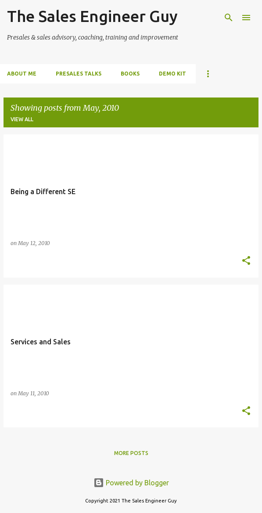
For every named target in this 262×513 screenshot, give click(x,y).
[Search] (228, 17)
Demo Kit (172, 73)
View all (22, 119)
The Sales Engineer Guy (92, 16)
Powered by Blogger (131, 483)
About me (21, 73)
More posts (131, 453)
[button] (246, 261)
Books (130, 73)
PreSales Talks (78, 73)
